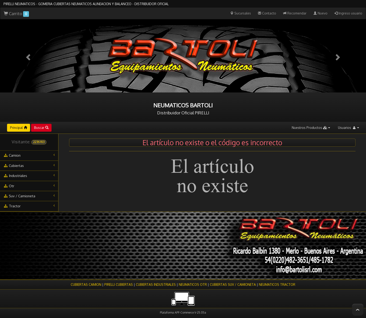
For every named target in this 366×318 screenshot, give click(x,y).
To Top (358, 310)
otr (29, 186)
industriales (29, 175)
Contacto (267, 13)
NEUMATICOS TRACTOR (277, 284)
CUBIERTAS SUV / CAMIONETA (233, 284)
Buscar (41, 128)
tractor (29, 206)
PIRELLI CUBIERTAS (118, 284)
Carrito (16, 14)
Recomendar (294, 13)
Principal (18, 128)
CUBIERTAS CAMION (86, 284)
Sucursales (240, 13)
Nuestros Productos (311, 128)
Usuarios (348, 128)
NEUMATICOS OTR (193, 284)
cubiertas (29, 165)
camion (29, 155)
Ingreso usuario (348, 13)
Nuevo (320, 13)
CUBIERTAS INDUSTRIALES (156, 284)
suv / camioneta (29, 196)
